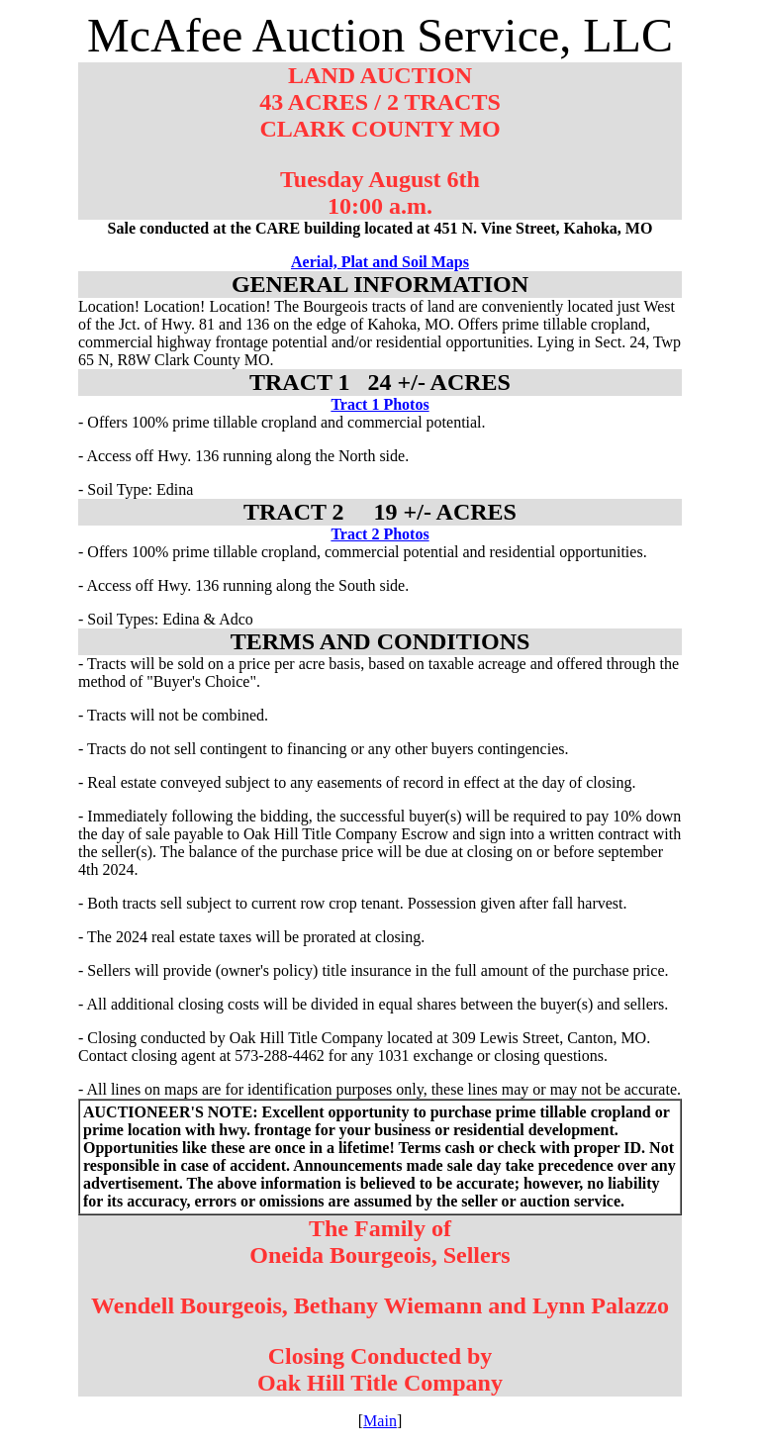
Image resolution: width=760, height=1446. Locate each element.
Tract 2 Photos (379, 534)
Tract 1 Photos (379, 404)
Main (380, 1420)
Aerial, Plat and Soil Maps (380, 261)
